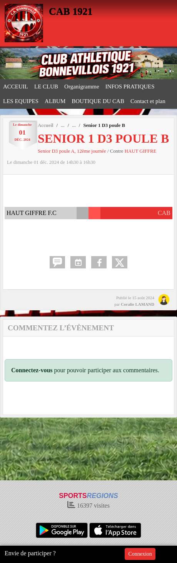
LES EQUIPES (20, 101)
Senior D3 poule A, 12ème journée (72, 151)
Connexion (140, 554)
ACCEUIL (15, 86)
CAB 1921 (70, 11)
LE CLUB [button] (46, 86)
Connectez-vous (32, 370)
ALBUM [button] (55, 101)
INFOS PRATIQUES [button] (130, 86)
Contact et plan (147, 101)
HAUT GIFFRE (141, 151)
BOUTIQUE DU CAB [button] (98, 101)
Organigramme (81, 86)
